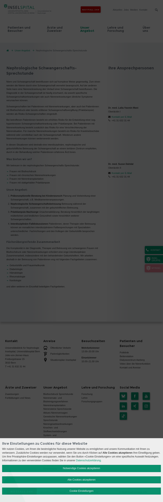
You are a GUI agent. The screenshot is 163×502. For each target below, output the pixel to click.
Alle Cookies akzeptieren (81, 479)
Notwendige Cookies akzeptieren (81, 468)
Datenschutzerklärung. (88, 460)
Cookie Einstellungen (82, 490)
